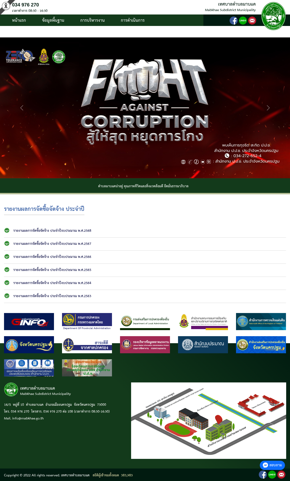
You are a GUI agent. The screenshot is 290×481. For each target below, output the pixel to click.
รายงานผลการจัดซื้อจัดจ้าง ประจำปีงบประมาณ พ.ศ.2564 (52, 283)
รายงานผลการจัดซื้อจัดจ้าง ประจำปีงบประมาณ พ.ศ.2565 (52, 270)
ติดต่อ (60, 32)
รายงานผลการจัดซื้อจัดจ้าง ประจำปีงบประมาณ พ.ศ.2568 (52, 231)
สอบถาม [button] (272, 465)
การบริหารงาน (92, 20)
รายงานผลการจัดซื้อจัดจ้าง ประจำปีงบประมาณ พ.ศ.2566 (52, 257)
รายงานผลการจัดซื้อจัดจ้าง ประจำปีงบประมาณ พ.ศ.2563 (52, 296)
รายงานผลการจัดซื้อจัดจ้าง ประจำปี (44, 209)
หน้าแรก (19, 20)
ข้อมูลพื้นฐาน (53, 20)
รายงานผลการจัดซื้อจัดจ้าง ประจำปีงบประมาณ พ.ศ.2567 (52, 244)
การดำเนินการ (133, 20)
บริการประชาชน (25, 32)
